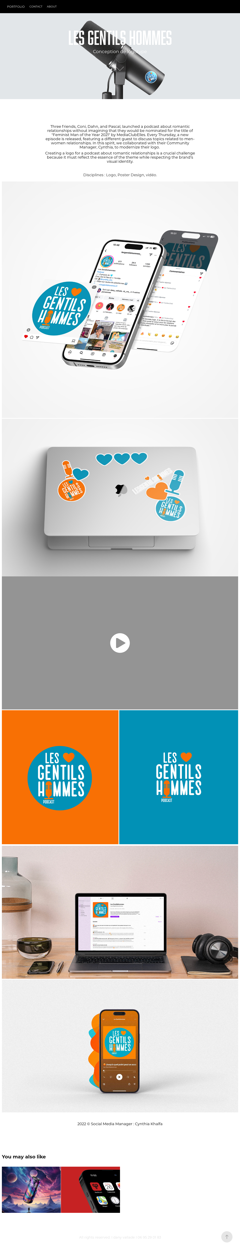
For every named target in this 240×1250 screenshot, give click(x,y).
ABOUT (52, 6)
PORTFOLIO (16, 6)
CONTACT (35, 6)
